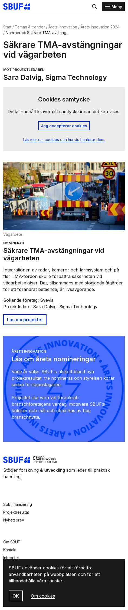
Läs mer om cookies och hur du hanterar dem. (64, 139)
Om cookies (43, 596)
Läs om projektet (25, 319)
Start (7, 27)
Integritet (11, 557)
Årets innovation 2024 (100, 27)
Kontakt (10, 549)
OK (15, 596)
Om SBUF (11, 542)
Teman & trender (30, 27)
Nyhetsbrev (13, 520)
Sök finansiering (17, 504)
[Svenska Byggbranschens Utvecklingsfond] (19, 6)
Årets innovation (62, 27)
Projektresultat (16, 512)
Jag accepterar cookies (64, 125)
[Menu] (113, 6)
